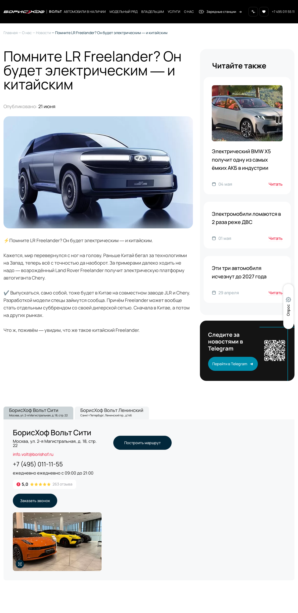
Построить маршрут (142, 442)
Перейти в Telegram (233, 363)
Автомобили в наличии (85, 11)
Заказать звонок (35, 500)
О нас (189, 11)
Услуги (174, 11)
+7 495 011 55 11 (283, 11)
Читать (276, 184)
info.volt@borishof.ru (33, 454)
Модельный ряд (124, 11)
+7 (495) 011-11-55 (38, 464)
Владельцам (152, 11)
